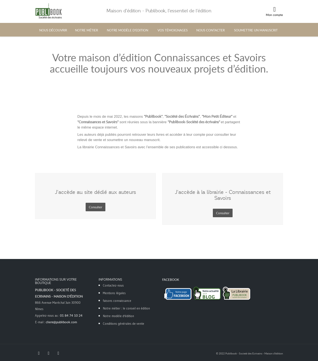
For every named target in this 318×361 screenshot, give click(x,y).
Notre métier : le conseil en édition (126, 308)
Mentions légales (114, 293)
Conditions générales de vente (123, 324)
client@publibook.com (61, 322)
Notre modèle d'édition (118, 316)
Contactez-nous (113, 285)
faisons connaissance (117, 301)
